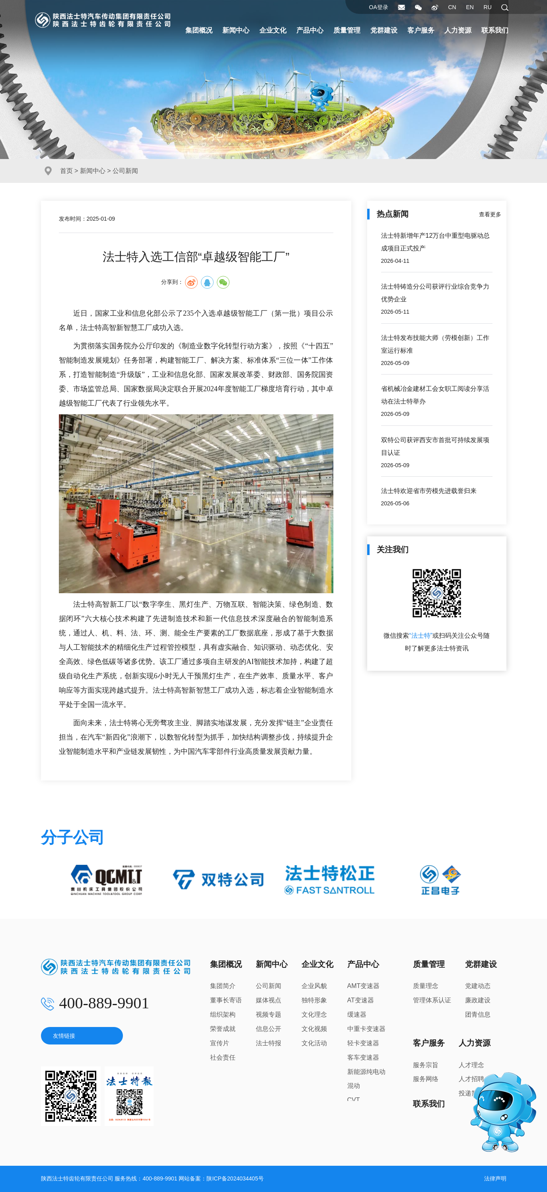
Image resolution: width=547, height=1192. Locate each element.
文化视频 (314, 1028)
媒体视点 (268, 1000)
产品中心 (309, 30)
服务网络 (425, 1079)
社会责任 (223, 1057)
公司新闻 (268, 985)
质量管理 (346, 30)
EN (469, 7)
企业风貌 (314, 985)
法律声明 (495, 1178)
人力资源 (457, 30)
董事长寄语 (226, 1000)
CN (452, 7)
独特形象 (314, 1000)
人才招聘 (471, 1079)
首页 (66, 170)
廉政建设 (478, 1000)
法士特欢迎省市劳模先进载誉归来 (429, 490)
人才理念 (471, 1065)
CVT (353, 1100)
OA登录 (378, 7)
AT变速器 (360, 1000)
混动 (353, 1085)
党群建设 (383, 30)
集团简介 (223, 985)
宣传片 (219, 1043)
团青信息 (478, 1014)
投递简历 (471, 1093)
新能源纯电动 (366, 1071)
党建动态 (478, 985)
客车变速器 (363, 1057)
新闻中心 (235, 30)
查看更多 (490, 214)
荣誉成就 (223, 1028)
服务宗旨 (425, 1065)
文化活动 (314, 1043)
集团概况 (198, 30)
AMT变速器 (363, 985)
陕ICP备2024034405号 (234, 1178)
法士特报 (268, 1043)
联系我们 (494, 30)
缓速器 (356, 1014)
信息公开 (268, 1028)
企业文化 (272, 30)
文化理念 (314, 1014)
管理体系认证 (432, 1000)
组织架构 (223, 1014)
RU (488, 7)
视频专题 (268, 1014)
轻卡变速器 (363, 1043)
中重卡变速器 (366, 1028)
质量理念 (425, 985)
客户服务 (420, 30)
